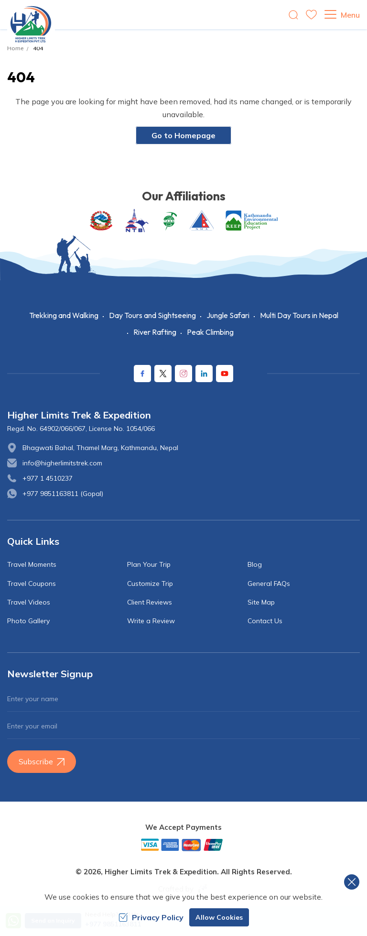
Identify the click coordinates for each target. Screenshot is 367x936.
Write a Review (151, 621)
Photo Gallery (28, 621)
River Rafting (154, 332)
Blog (255, 564)
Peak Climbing (210, 332)
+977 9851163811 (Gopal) (62, 493)
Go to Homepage (183, 135)
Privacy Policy (151, 917)
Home (15, 48)
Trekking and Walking (63, 315)
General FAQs (269, 583)
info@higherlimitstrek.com (62, 463)
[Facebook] (142, 373)
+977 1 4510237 (47, 478)
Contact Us (265, 621)
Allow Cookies (219, 917)
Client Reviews (149, 602)
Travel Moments (31, 564)
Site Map (261, 602)
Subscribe (42, 761)
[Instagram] (183, 373)
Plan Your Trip (149, 564)
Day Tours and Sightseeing (152, 315)
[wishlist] (311, 14)
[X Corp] (163, 373)
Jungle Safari (227, 315)
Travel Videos (28, 602)
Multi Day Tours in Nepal (299, 315)
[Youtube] (224, 373)
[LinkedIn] (204, 373)
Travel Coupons (31, 583)
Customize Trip (150, 583)
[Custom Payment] (183, 844)
